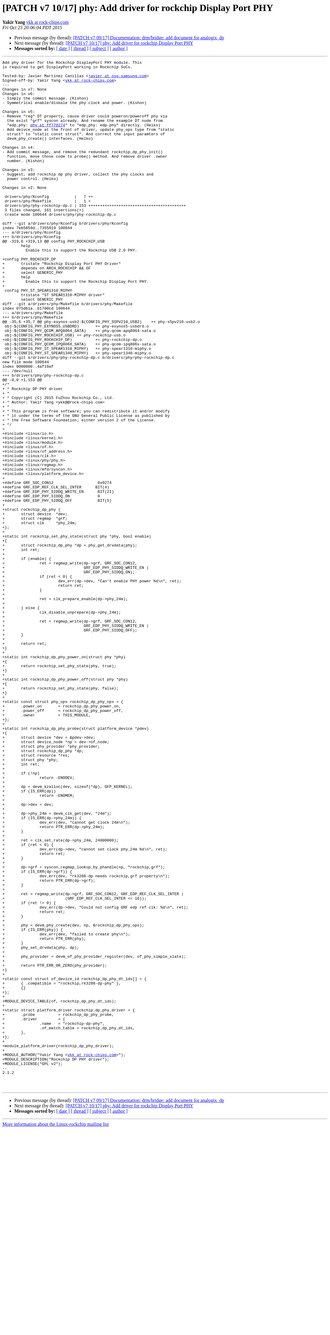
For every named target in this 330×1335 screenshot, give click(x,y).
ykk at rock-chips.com (47, 22)
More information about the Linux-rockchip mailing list (55, 1329)
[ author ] (119, 48)
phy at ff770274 (47, 138)
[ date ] (63, 48)
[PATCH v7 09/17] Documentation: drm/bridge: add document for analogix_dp (148, 37)
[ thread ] (79, 48)
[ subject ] (99, 48)
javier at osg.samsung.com (117, 79)
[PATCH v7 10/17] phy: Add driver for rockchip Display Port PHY (129, 43)
